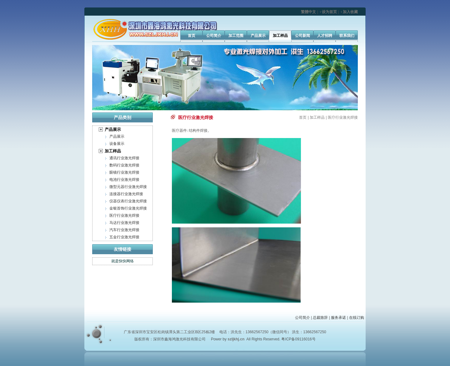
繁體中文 (308, 12)
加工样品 (280, 35)
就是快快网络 (122, 261)
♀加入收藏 (349, 12)
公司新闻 (302, 35)
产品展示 (258, 35)
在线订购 (356, 317)
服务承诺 (338, 317)
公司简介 (213, 35)
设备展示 (116, 143)
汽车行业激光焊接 (124, 230)
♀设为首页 (328, 12)
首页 (191, 35)
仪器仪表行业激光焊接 (128, 201)
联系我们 (346, 35)
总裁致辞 (320, 317)
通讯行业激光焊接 (124, 158)
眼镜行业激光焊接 (124, 172)
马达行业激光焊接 (124, 222)
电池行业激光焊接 (124, 179)
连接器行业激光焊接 (126, 194)
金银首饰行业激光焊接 (128, 208)
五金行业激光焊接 (124, 237)
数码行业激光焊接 (124, 165)
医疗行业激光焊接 (124, 215)
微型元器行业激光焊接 (128, 187)
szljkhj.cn (236, 339)
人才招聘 (324, 35)
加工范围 (235, 35)
